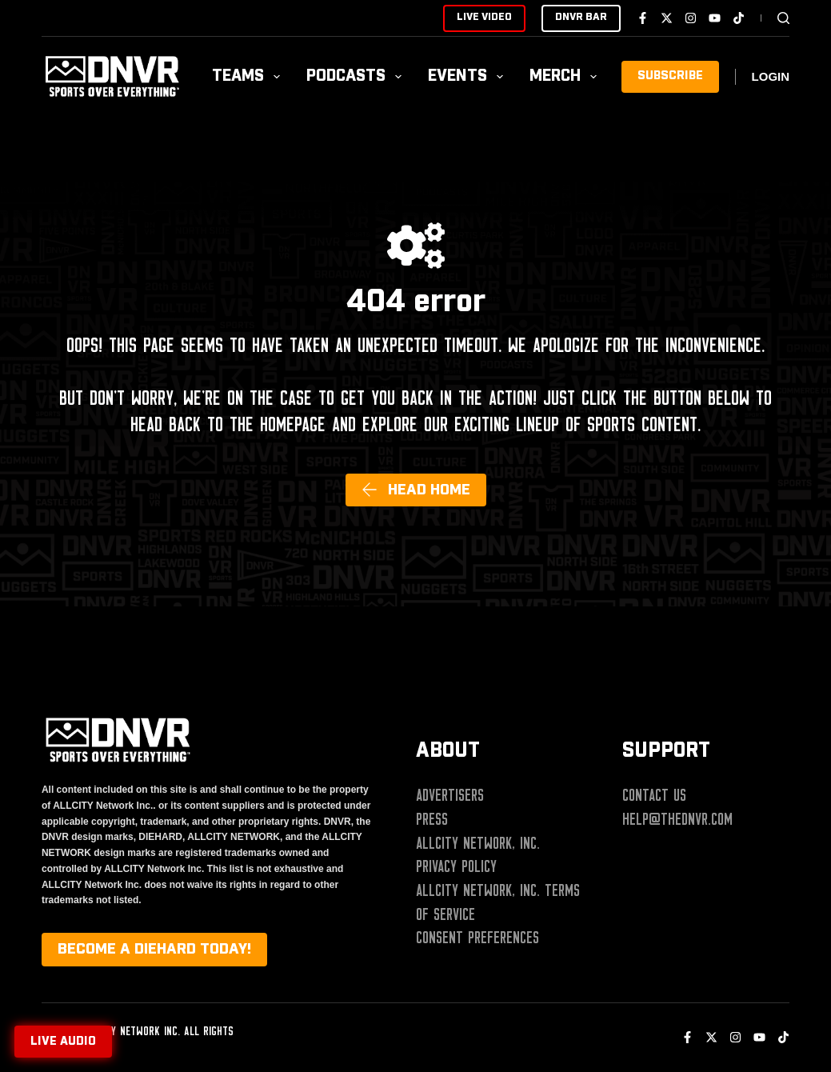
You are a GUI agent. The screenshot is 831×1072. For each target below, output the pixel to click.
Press (432, 819)
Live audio (63, 1042)
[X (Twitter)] (667, 18)
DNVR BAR (581, 17)
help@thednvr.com (677, 819)
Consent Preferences (477, 937)
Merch (566, 76)
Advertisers (450, 795)
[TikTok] (739, 18)
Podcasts (357, 76)
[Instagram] (691, 18)
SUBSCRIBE (670, 76)
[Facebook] (643, 18)
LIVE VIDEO (484, 17)
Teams (249, 76)
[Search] (783, 18)
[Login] (771, 77)
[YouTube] (715, 18)
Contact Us (654, 795)
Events (468, 76)
